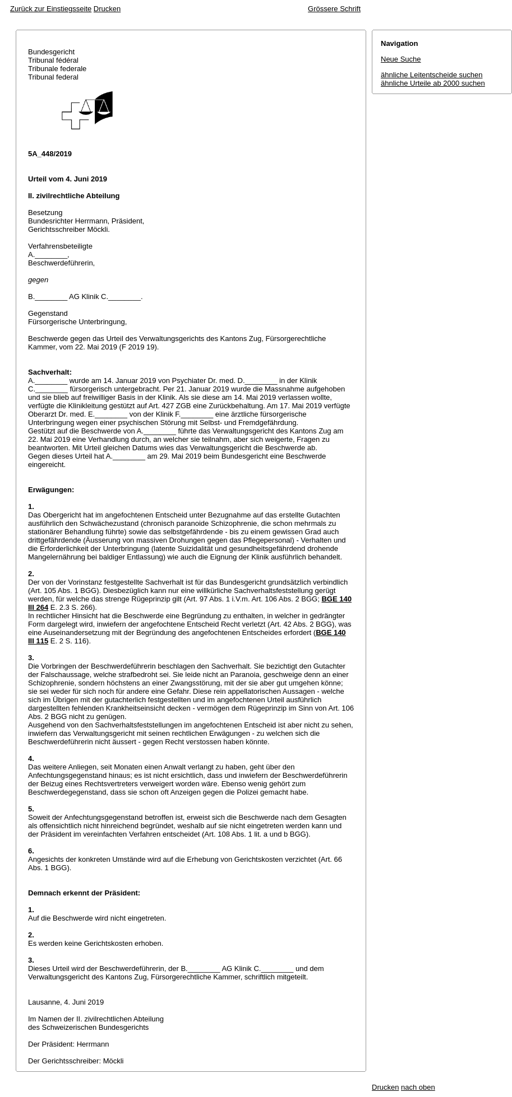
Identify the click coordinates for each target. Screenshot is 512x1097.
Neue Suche (401, 59)
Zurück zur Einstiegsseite (50, 8)
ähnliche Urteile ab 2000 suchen (433, 83)
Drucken (107, 8)
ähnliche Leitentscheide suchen (431, 75)
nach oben (418, 1087)
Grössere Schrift (334, 8)
